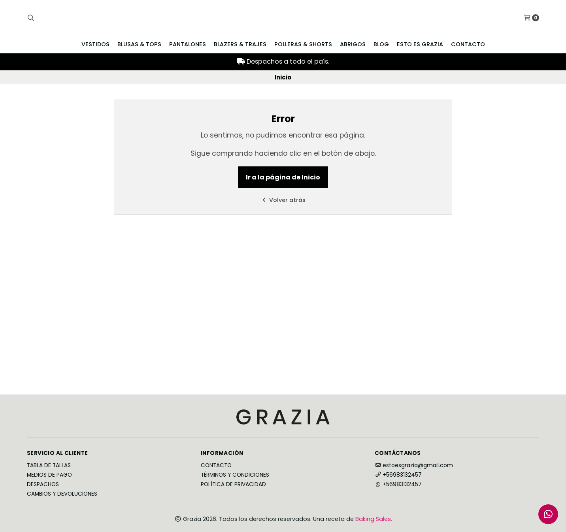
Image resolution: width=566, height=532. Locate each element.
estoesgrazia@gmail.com (414, 465)
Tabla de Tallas (49, 465)
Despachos (43, 484)
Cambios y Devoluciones (62, 494)
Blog (381, 44)
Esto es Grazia (420, 44)
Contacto (468, 44)
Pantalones (187, 44)
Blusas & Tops (139, 44)
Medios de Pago (49, 475)
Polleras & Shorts (303, 44)
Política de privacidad (233, 484)
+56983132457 (398, 474)
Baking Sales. (373, 519)
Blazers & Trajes (240, 44)
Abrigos (353, 44)
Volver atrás (283, 200)
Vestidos (95, 44)
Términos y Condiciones (235, 475)
